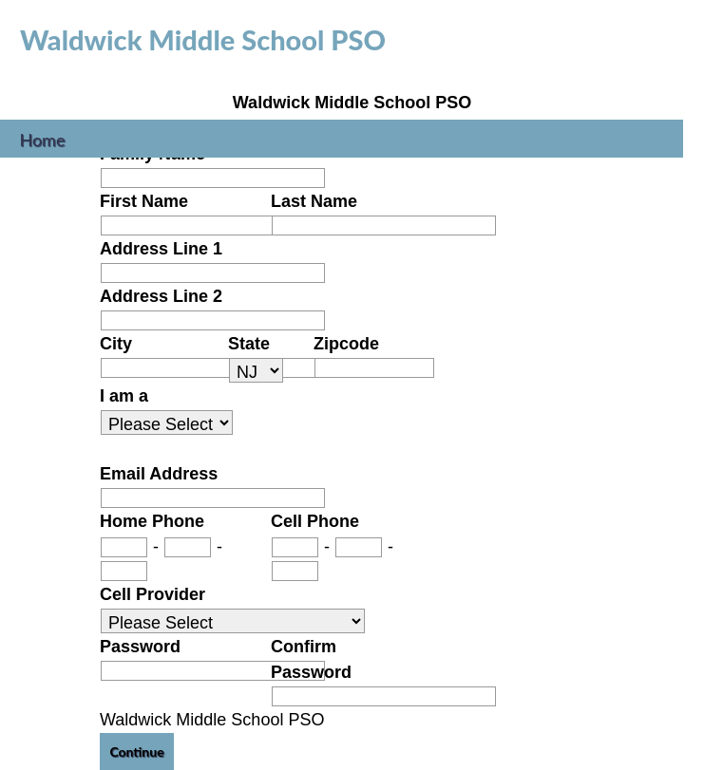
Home (42, 137)
